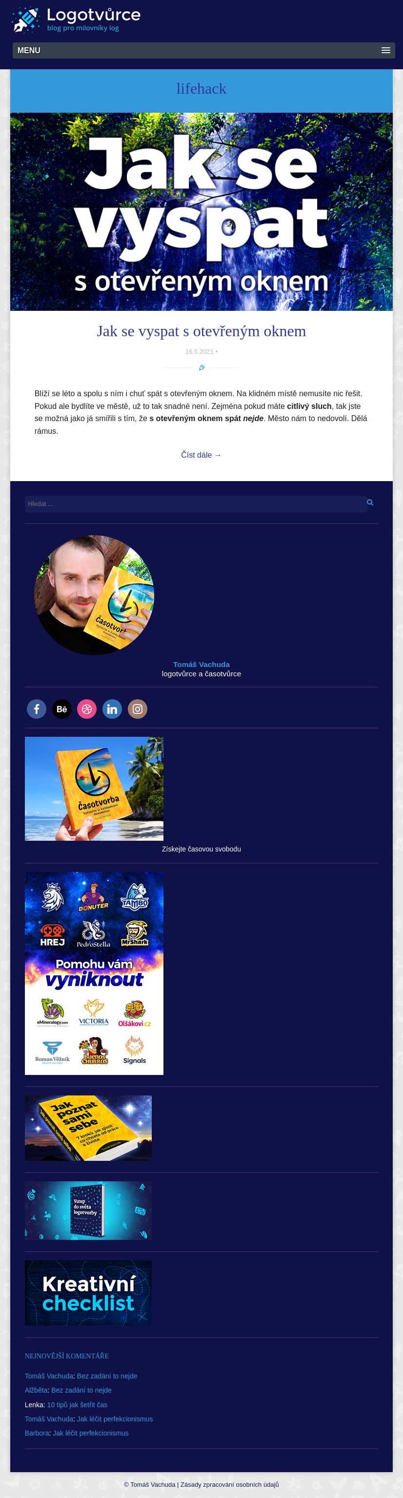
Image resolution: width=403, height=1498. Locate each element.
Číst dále (201, 455)
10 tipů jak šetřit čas (77, 1405)
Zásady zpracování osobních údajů (230, 1484)
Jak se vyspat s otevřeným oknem (201, 331)
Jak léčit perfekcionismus (115, 1419)
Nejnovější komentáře (67, 1356)
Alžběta (36, 1390)
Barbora (37, 1433)
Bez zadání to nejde (107, 1376)
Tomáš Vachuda (49, 1376)
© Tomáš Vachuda (149, 1484)
